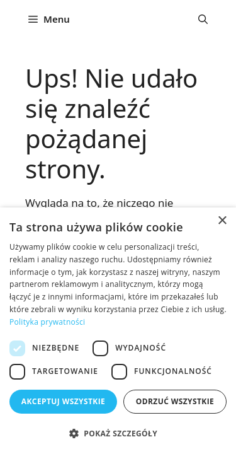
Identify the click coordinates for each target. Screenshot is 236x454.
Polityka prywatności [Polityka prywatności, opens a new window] (47, 322)
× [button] (222, 221)
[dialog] (118, 330)
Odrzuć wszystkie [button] (175, 401)
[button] (203, 19)
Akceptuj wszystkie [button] (63, 401)
